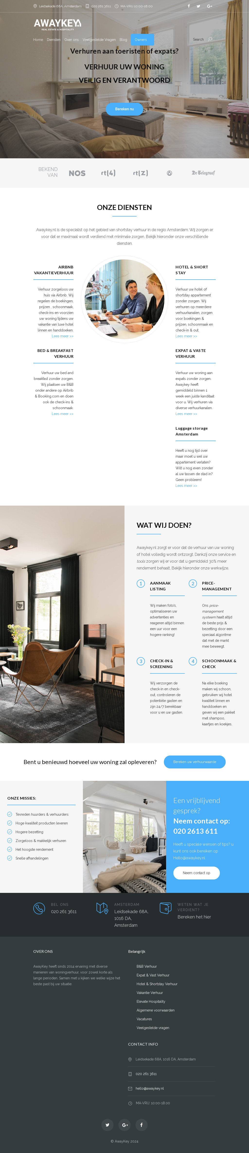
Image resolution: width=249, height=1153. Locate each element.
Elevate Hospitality (151, 1001)
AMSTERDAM (127, 905)
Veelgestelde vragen (153, 1028)
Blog (123, 40)
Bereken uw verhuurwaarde (194, 762)
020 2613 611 (195, 831)
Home (38, 40)
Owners (141, 40)
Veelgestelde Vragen (99, 40)
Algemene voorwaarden (156, 1010)
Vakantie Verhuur (150, 993)
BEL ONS (60, 905)
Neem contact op (196, 873)
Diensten (54, 40)
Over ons (71, 40)
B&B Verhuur (147, 966)
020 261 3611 (101, 6)
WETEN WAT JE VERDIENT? (193, 907)
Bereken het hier (194, 916)
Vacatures (144, 1019)
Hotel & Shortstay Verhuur (157, 984)
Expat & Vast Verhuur (153, 975)
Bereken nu (124, 109)
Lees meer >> (62, 336)
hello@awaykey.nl (150, 1088)
